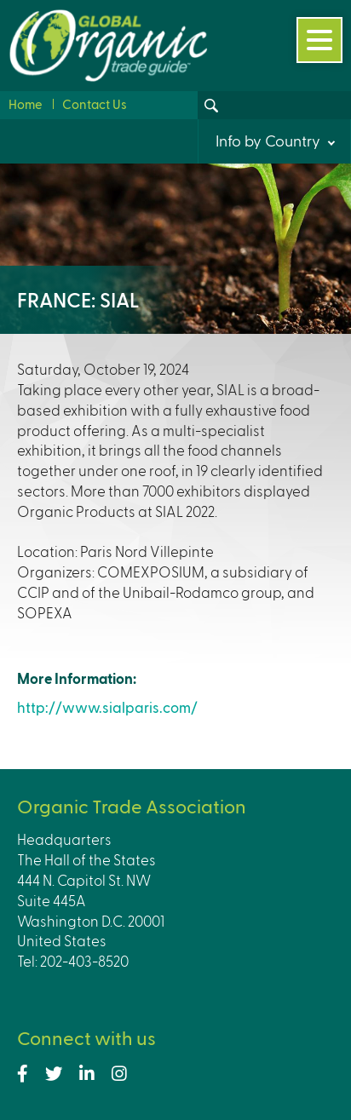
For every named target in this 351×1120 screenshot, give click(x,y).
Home (26, 104)
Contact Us (94, 104)
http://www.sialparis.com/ (107, 706)
